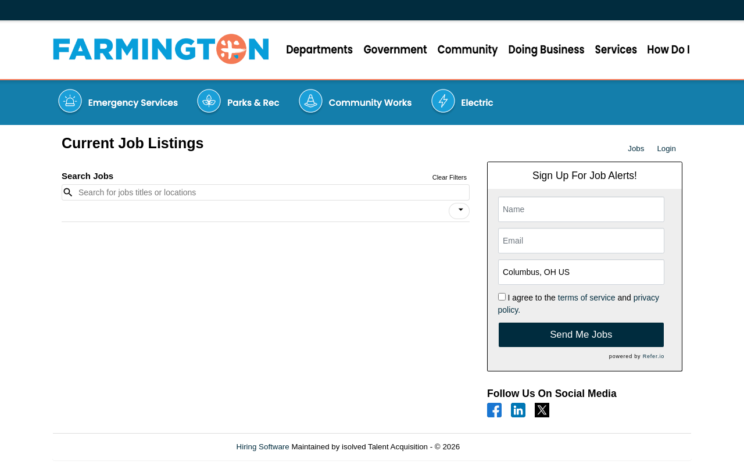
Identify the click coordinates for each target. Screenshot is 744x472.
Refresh (494, 446)
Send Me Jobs (581, 334)
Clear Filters (449, 177)
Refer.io (653, 356)
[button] (459, 211)
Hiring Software (263, 446)
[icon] (461, 210)
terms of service (587, 297)
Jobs (636, 148)
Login (666, 148)
